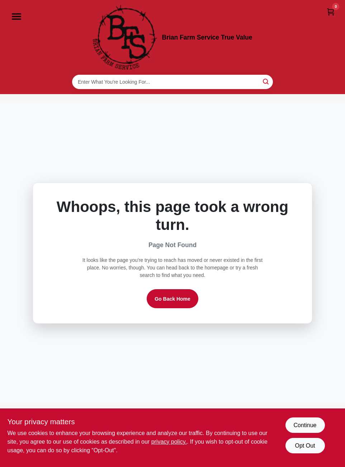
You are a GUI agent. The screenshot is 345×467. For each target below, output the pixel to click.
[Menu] (16, 16)
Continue (304, 425)
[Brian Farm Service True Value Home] (125, 37)
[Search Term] (172, 82)
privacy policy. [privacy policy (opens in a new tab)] (169, 442)
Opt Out (305, 446)
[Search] (266, 81)
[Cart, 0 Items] (330, 11)
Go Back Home (172, 299)
